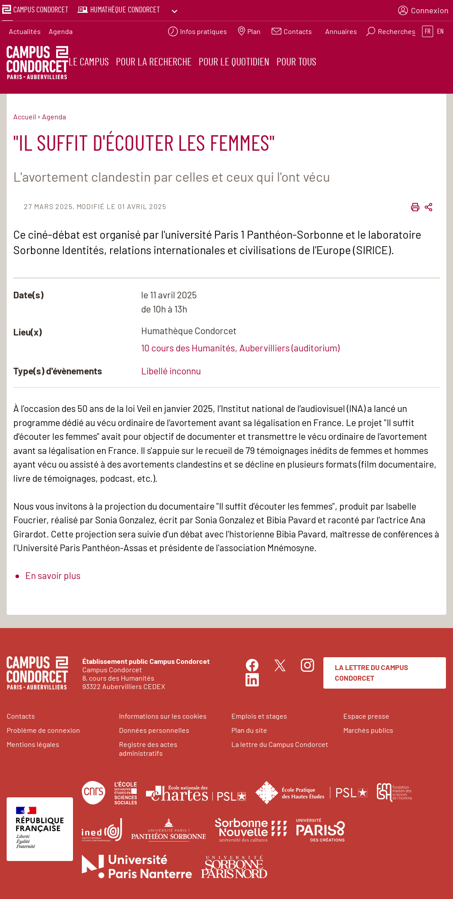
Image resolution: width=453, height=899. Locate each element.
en (440, 29)
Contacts (21, 714)
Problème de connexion (43, 728)
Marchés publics (368, 728)
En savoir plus (53, 573)
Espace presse (366, 714)
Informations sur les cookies (163, 714)
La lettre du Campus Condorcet (371, 670)
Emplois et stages (259, 714)
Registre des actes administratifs (148, 746)
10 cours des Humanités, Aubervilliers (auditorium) (240, 345)
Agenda (61, 29)
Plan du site (249, 728)
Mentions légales (33, 742)
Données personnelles (154, 728)
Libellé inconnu (171, 368)
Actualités (25, 29)
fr (427, 29)
